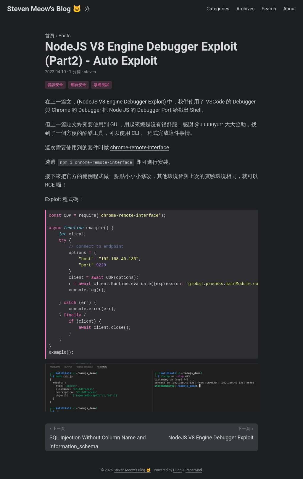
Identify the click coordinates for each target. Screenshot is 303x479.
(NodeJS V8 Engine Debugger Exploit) (121, 101)
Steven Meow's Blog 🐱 (44, 9)
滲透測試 (101, 84)
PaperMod (194, 470)
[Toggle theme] (87, 9)
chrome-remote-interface (139, 147)
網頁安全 (78, 84)
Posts (65, 35)
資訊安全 (55, 84)
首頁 (49, 35)
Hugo (177, 470)
